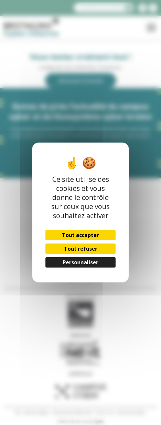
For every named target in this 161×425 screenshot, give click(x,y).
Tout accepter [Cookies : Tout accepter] (80, 235)
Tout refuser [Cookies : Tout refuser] (80, 248)
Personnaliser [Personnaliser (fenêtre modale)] (80, 262)
